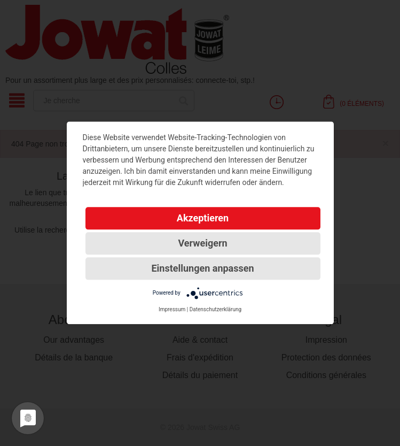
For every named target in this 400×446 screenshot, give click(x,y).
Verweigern (202, 243)
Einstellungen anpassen (202, 268)
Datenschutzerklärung (215, 309)
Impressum (172, 309)
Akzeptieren (203, 218)
